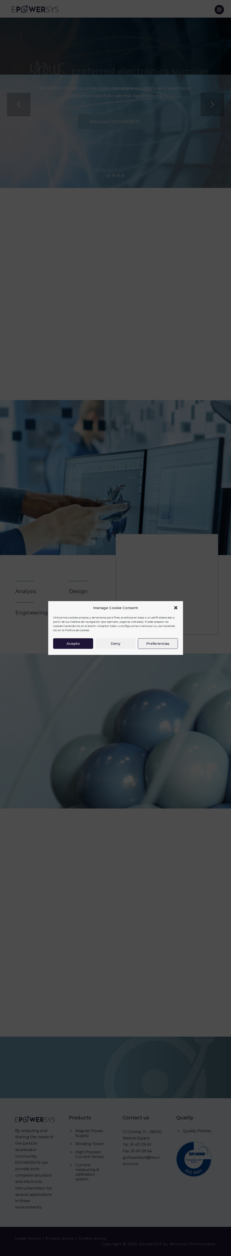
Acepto (73, 643)
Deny (115, 643)
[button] (175, 608)
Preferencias (157, 643)
